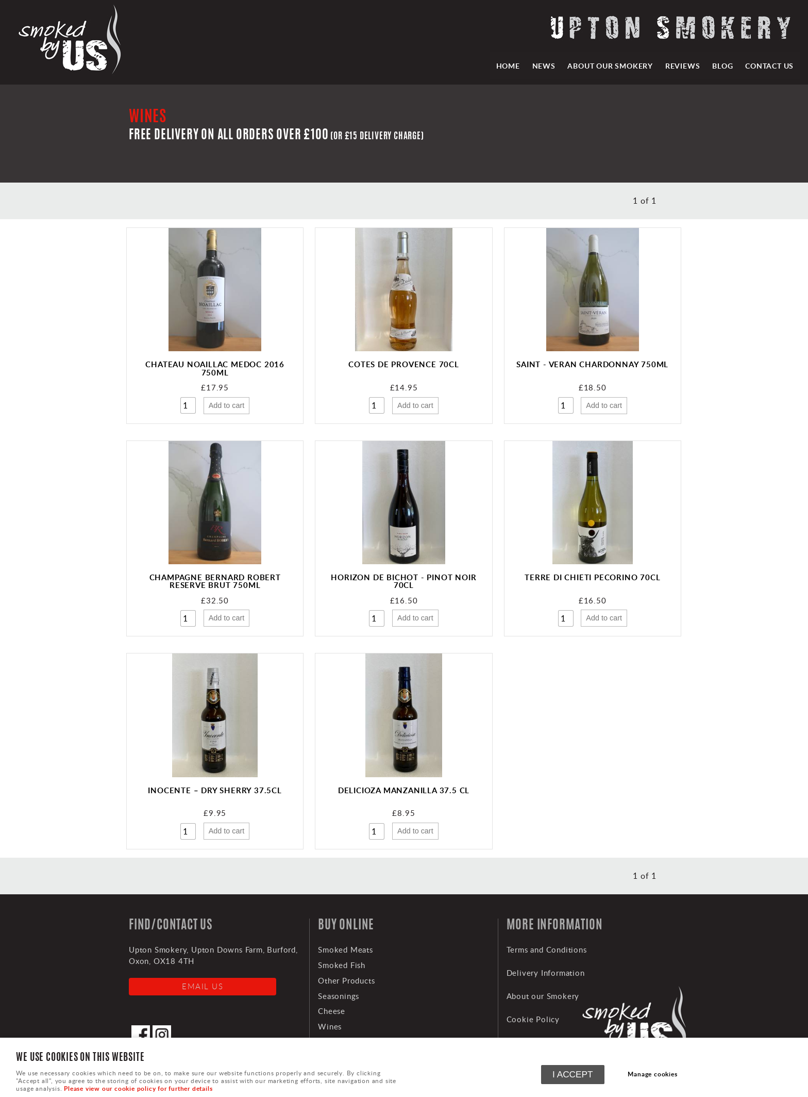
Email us (202, 986)
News (542, 65)
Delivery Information (546, 973)
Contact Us (769, 65)
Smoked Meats (345, 949)
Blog (722, 65)
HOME (507, 65)
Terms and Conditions (547, 949)
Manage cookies (653, 1074)
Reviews (682, 65)
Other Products (346, 980)
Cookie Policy (533, 1019)
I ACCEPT (572, 1074)
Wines (330, 1026)
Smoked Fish (341, 965)
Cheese (331, 1011)
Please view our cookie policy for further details (138, 1088)
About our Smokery (610, 65)
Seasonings (338, 996)
